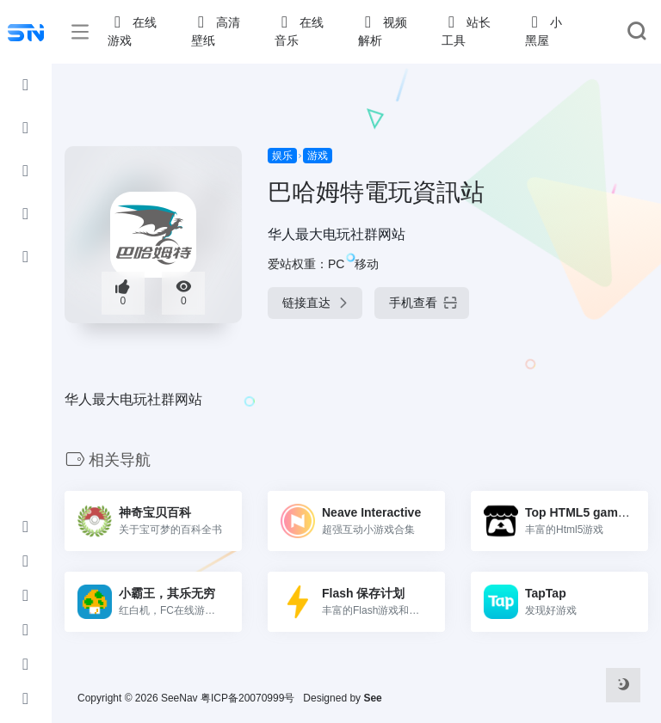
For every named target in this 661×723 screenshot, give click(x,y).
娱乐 (282, 156)
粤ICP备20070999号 (247, 698)
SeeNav (179, 698)
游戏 (317, 156)
